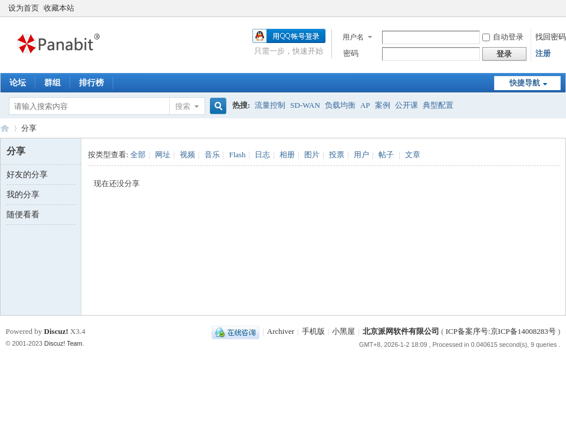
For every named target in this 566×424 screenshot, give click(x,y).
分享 (29, 128)
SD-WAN (305, 105)
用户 (361, 154)
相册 (287, 154)
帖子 (386, 154)
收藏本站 (59, 8)
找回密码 (550, 36)
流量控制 (270, 105)
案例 (382, 105)
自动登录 (503, 36)
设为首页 (23, 8)
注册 (543, 53)
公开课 (406, 105)
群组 (52, 82)
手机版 (313, 331)
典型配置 (438, 105)
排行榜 (91, 82)
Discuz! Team (63, 343)
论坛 (17, 82)
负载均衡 (340, 105)
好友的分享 (27, 174)
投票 (336, 154)
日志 (262, 154)
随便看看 (23, 214)
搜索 (182, 106)
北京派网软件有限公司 (401, 331)
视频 (187, 154)
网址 (162, 154)
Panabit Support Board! (4, 128)
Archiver (280, 331)
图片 (312, 154)
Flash (237, 154)
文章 (412, 154)
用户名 (353, 37)
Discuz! (56, 331)
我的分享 (23, 194)
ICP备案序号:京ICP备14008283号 (501, 331)
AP (365, 105)
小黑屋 (343, 331)
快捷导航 (524, 82)
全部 (138, 154)
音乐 (212, 154)
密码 (350, 53)
